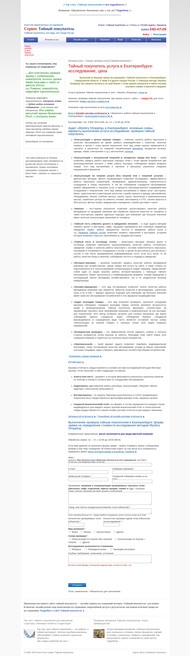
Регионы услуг (52, 39)
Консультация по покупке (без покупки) (90, 539)
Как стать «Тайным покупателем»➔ (85, 4)
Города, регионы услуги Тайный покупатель (29, 50)
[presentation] (90, 573)
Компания (151, 652)
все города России (65, 33)
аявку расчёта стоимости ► (95, 101)
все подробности (116, 4)
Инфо (120, 39)
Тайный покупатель (34, 33)
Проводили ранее (96, 549)
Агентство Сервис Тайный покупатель (55, 652)
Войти (146, 34)
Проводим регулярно (122, 549)
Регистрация (159, 34)
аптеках (129, 151)
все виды (50, 33)
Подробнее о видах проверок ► (85, 356)
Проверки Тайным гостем (92, 232)
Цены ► (143, 92)
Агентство (136, 39)
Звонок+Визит (102, 532)
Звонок (86, 532)
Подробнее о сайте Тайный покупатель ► (62, 610)
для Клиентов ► (113, 107)
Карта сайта (138, 652)
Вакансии (105, 39)
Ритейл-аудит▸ (148, 25)
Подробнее (123, 10)
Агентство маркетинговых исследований (43, 25)
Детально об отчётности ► (82, 416)
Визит (73, 532)
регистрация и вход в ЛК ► (99, 116)
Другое (119, 532)
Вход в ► (89, 113)
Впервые (75, 549)
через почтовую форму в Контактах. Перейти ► (112, 451)
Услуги (31, 39)
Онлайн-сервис (80, 39)
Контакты (156, 39)
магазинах (138, 148)
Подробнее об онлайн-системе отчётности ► (121, 416)
